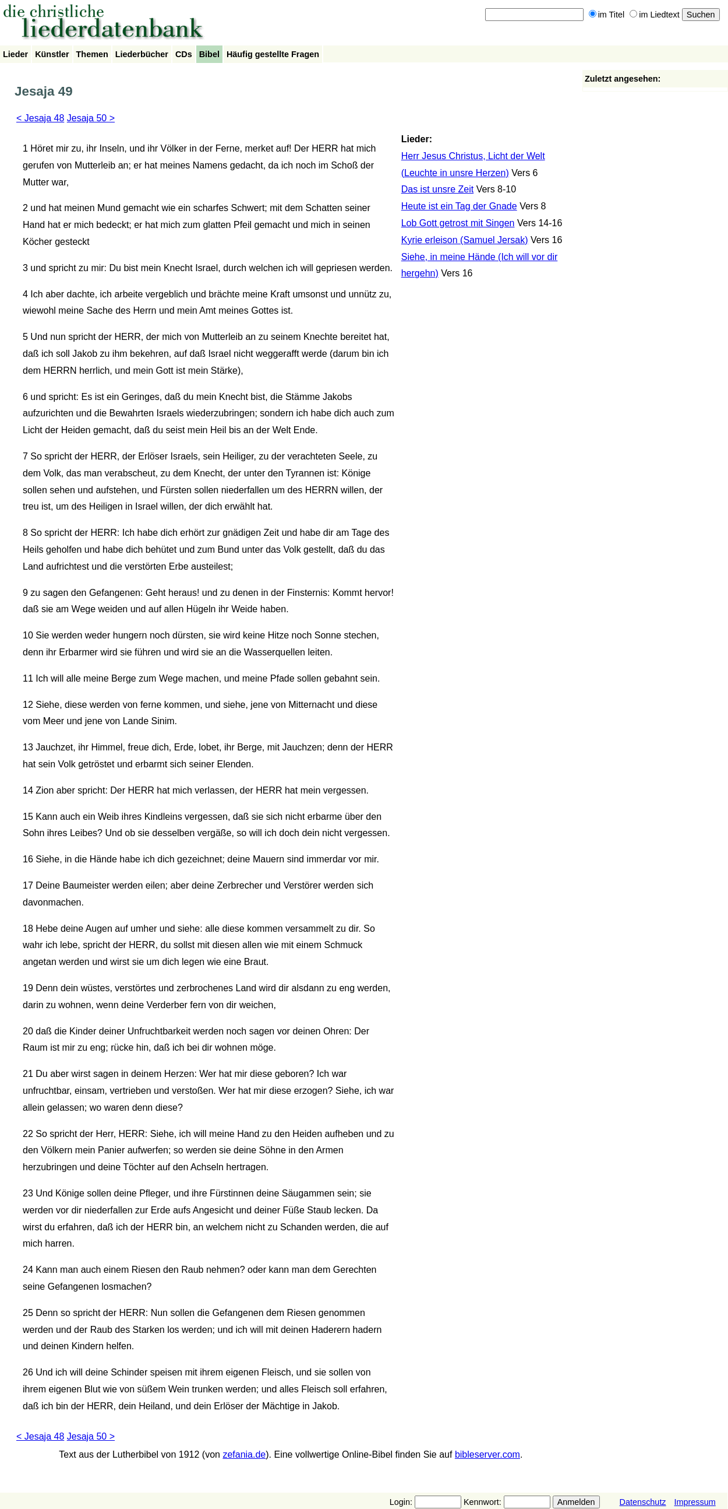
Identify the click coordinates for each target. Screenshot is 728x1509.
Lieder (15, 54)
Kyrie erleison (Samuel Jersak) (464, 240)
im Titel (607, 14)
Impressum (695, 1502)
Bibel (209, 54)
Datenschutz (643, 1502)
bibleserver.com (487, 1454)
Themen (92, 54)
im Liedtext (655, 14)
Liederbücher (141, 54)
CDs (183, 54)
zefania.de (244, 1454)
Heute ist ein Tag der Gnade (459, 206)
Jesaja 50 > (91, 118)
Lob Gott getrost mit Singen (458, 223)
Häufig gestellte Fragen (273, 54)
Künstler (52, 54)
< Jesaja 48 (40, 118)
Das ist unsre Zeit (437, 189)
